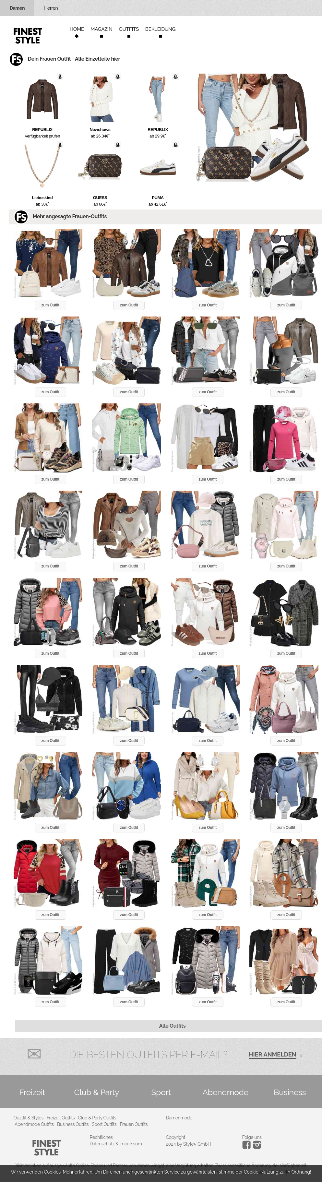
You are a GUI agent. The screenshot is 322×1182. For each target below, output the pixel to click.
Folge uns (252, 1137)
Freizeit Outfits (61, 1117)
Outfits (128, 29)
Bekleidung (160, 29)
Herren (51, 8)
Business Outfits (73, 1124)
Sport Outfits (104, 1124)
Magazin (101, 29)
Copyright (175, 1137)
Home (77, 29)
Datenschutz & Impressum (116, 1143)
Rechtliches (101, 1137)
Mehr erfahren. (78, 1172)
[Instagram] (247, 1147)
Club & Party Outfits (97, 1117)
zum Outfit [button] (50, 305)
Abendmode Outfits (34, 1124)
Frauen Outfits (134, 1124)
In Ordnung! (299, 1172)
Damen (17, 8)
